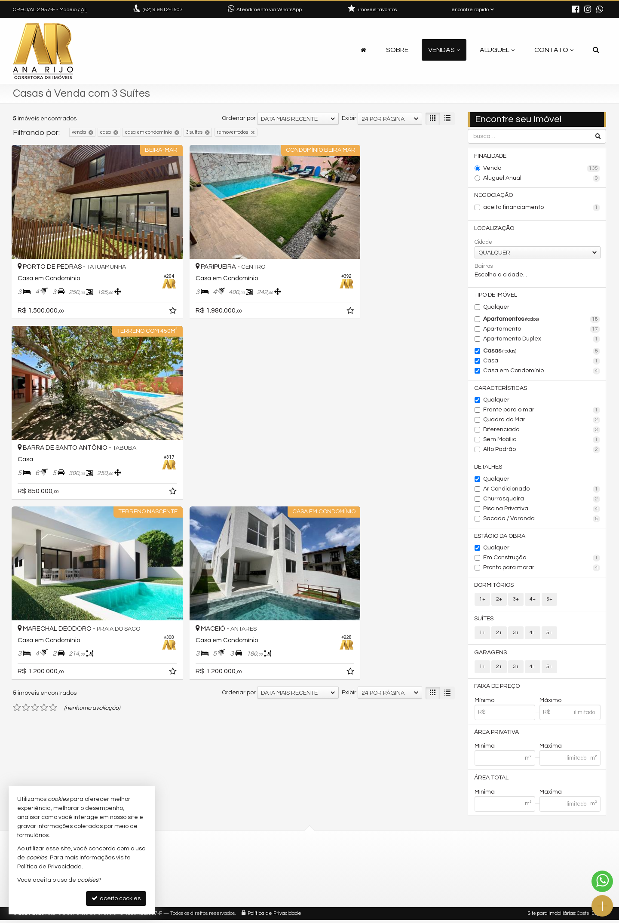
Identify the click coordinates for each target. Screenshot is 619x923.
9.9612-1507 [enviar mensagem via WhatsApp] (163, 9)
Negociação (494, 196)
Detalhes (489, 468)
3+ (516, 601)
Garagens (491, 655)
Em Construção (542, 559)
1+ (482, 601)
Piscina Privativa (542, 510)
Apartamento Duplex (542, 340)
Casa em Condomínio (542, 371)
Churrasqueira (542, 500)
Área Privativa (497, 735)
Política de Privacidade (274, 916)
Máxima (550, 749)
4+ (533, 601)
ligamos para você (250, 883)
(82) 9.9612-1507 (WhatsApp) (264, 862)
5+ (549, 601)
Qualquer (496, 308)
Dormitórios (494, 587)
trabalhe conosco (249, 893)
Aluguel (497, 49)
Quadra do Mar (542, 421)
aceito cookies (116, 898)
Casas (542, 352)
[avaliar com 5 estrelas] (53, 490)
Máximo (550, 703)
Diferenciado (542, 431)
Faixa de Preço (497, 689)
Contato (553, 49)
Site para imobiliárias (551, 916)
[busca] (596, 50)
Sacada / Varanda (542, 520)
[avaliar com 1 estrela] (17, 490)
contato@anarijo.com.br (258, 873)
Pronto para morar (542, 569)
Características (501, 389)
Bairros (484, 267)
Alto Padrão (542, 451)
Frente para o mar (542, 411)
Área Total (492, 781)
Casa (542, 362)
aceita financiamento (542, 208)
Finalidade (491, 156)
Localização (495, 229)
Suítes (484, 621)
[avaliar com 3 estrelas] (35, 490)
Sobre (397, 49)
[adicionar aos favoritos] (146, 294)
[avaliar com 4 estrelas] (44, 490)
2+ (499, 601)
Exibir (349, 118)
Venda (542, 168)
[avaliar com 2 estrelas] (26, 490)
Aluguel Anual (542, 178)
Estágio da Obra (500, 537)
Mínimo (484, 703)
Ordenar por (239, 118)
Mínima (485, 749)
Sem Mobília (542, 441)
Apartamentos (542, 320)
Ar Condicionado (542, 490)
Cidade (483, 242)
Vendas (444, 49)
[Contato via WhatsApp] (602, 881)
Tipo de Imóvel (496, 296)
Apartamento (542, 330)
